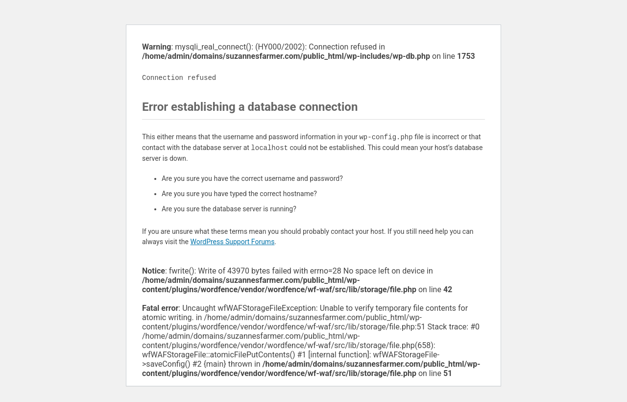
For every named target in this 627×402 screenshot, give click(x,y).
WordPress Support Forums (232, 242)
